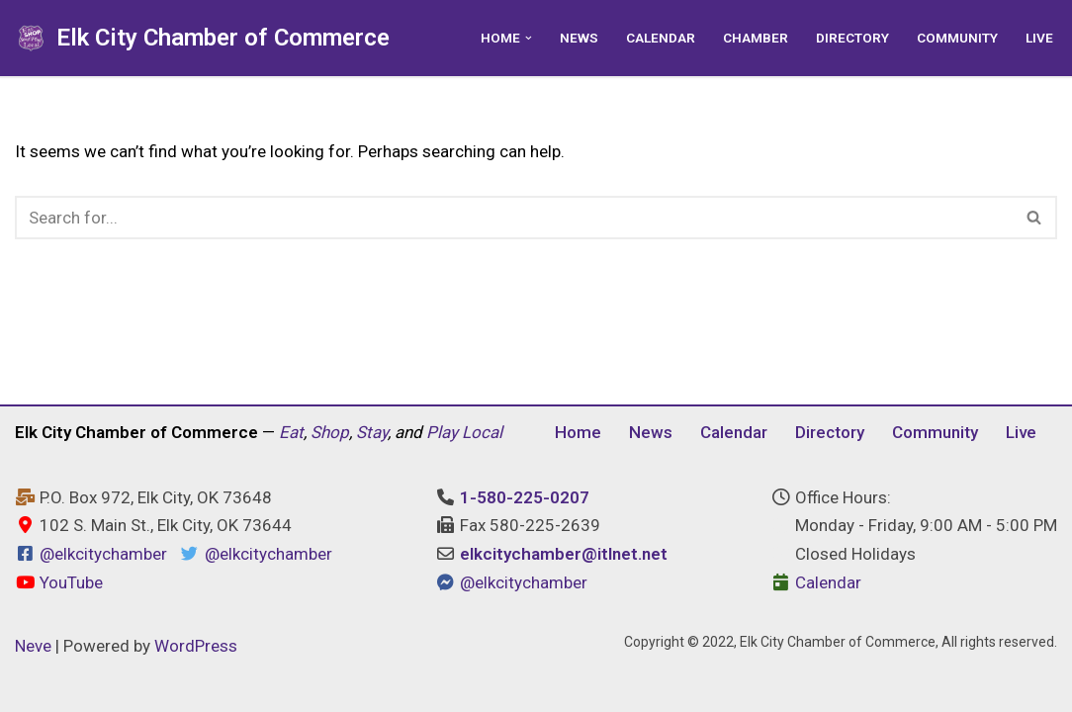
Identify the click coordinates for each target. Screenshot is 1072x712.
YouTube (59, 582)
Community (957, 37)
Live (1039, 37)
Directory (852, 37)
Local (482, 432)
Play (442, 432)
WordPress (195, 646)
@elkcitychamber (103, 554)
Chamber (755, 37)
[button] (528, 38)
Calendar (660, 37)
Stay (372, 432)
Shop (330, 432)
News (579, 37)
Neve (33, 646)
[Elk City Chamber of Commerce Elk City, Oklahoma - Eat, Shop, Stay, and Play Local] (202, 38)
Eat (291, 432)
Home (578, 432)
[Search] (514, 217)
